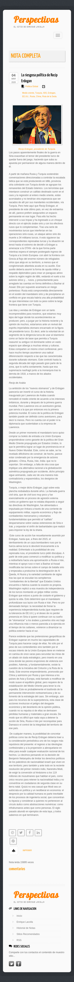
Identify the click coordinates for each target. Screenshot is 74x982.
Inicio (19, 915)
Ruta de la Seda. (49, 96)
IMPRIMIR (27, 850)
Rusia (32, 96)
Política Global (31, 86)
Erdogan (51, 93)
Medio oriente (28, 93)
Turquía (38, 93)
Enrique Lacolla (25, 922)
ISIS (44, 93)
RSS (19, 940)
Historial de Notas (26, 928)
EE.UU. (25, 96)
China (38, 96)
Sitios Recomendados (28, 934)
